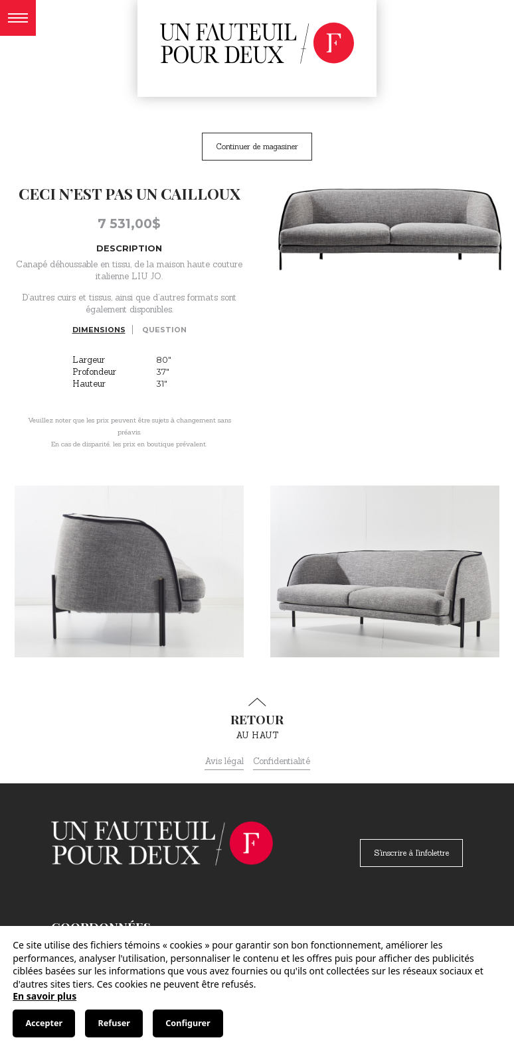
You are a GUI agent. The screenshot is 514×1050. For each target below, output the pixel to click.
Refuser (114, 1023)
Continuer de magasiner (257, 146)
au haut (257, 719)
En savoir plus (44, 996)
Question (164, 329)
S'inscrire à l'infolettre (411, 853)
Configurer (187, 1023)
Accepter (43, 1023)
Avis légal (224, 761)
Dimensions (99, 329)
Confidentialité (281, 761)
